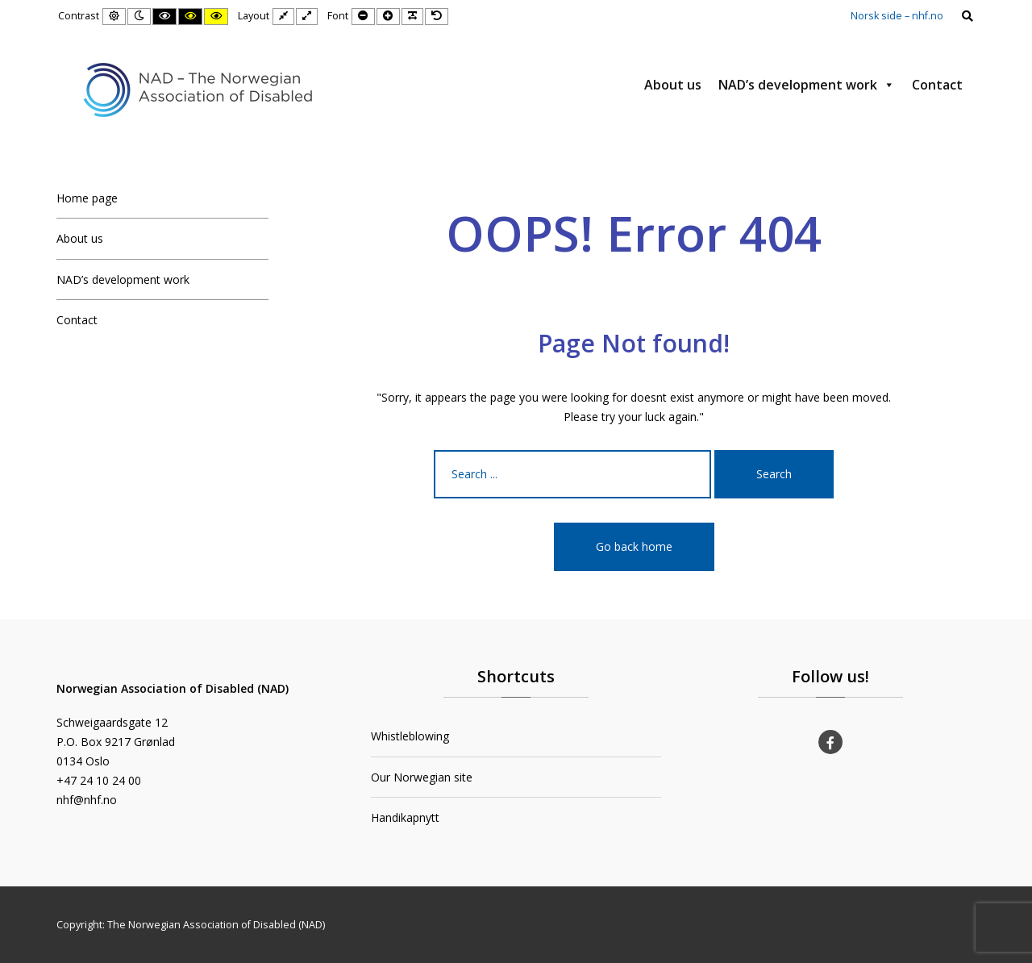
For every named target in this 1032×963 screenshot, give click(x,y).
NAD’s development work (806, 85)
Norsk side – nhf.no (897, 16)
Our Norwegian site (421, 777)
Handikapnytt (405, 817)
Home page (87, 198)
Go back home (634, 546)
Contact (937, 85)
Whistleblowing (410, 736)
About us (672, 85)
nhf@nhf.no (86, 799)
